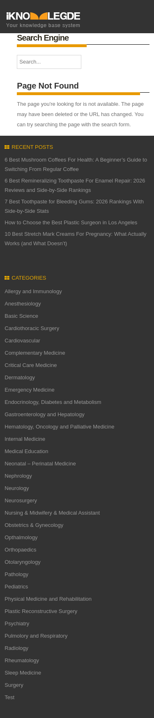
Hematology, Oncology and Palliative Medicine (59, 427)
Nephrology (18, 476)
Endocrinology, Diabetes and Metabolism (53, 402)
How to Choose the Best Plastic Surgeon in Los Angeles (71, 222)
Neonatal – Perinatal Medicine (40, 463)
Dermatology (20, 377)
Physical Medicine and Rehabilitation (48, 599)
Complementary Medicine (35, 353)
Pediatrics (16, 587)
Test (9, 697)
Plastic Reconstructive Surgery (41, 611)
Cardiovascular (22, 340)
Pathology (16, 574)
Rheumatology (22, 660)
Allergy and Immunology (33, 291)
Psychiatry (17, 623)
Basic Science (21, 316)
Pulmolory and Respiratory (36, 636)
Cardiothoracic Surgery (32, 328)
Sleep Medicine (23, 673)
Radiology (16, 648)
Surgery (14, 685)
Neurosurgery (21, 500)
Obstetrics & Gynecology (34, 525)
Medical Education (26, 451)
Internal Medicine (25, 439)
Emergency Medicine (29, 390)
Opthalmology (21, 537)
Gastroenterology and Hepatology (44, 414)
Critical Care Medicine (31, 365)
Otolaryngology (22, 562)
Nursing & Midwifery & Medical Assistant (52, 513)
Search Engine (43, 37)
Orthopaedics (20, 550)
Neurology (17, 488)
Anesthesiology (23, 304)
